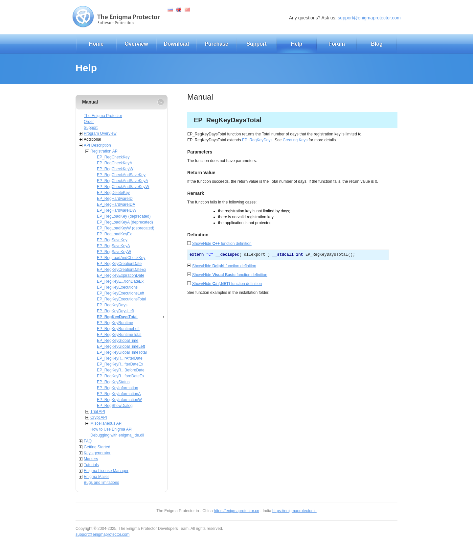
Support (256, 44)
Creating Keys (295, 140)
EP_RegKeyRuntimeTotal (119, 334)
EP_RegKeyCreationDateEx (121, 269)
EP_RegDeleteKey (113, 192)
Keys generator (97, 453)
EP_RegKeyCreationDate (119, 263)
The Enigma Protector (103, 115)
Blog (377, 44)
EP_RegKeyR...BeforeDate (121, 370)
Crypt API (98, 417)
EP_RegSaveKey (112, 240)
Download (176, 44)
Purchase (216, 44)
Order (89, 121)
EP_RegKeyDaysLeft (115, 311)
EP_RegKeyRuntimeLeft (118, 328)
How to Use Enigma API (111, 429)
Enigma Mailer (96, 476)
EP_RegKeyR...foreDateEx (120, 376)
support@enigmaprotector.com (369, 17)
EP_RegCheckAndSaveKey (121, 175)
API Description (97, 145)
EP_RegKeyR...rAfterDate (120, 358)
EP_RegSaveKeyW (114, 251)
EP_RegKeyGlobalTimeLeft (121, 346)
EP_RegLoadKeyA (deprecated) (125, 222)
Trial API (97, 411)
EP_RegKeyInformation (117, 388)
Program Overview (100, 133)
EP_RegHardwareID (115, 198)
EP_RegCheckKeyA (114, 163)
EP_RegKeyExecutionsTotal (121, 299)
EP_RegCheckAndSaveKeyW (123, 186)
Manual (90, 102)
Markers (91, 459)
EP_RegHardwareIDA (116, 204)
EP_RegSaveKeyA (113, 246)
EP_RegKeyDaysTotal (117, 317)
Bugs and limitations (101, 482)
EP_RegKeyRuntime (115, 322)
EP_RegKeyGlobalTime (117, 340)
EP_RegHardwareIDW (116, 210)
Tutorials (91, 464)
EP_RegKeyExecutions (117, 287)
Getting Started (97, 447)
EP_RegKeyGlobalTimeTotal (122, 352)
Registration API (104, 151)
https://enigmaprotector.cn (236, 511)
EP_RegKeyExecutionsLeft (120, 293)
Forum (336, 44)
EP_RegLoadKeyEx (114, 234)
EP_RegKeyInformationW (119, 399)
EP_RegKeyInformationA (119, 393)
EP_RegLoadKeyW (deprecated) (125, 228)
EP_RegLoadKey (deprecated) (123, 216)
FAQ (88, 441)
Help (297, 44)
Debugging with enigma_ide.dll (117, 435)
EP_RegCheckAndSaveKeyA (122, 180)
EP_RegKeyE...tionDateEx (120, 281)
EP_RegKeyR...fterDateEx (120, 364)
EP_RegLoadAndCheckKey (121, 257)
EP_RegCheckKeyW (115, 169)
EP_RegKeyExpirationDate (120, 275)
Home (96, 44)
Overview (136, 44)
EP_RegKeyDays (112, 305)
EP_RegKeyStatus (113, 382)
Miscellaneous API (106, 423)
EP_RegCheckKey (113, 157)
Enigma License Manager (106, 470)
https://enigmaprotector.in (294, 511)
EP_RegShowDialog (115, 405)
